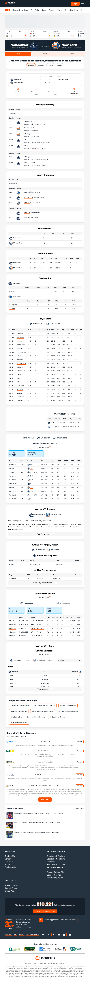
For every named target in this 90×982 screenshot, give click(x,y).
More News (80, 808)
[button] (45, 534)
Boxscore (31, 65)
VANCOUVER (38, 550)
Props (51, 10)
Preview (50, 65)
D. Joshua (20, 389)
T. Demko (12, 291)
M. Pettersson (28, 197)
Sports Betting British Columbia (44, 705)
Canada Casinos (54, 875)
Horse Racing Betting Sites (36, 717)
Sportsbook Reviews (56, 856)
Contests (10, 880)
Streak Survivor (11, 885)
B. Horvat (27, 192)
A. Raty (26, 140)
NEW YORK (53, 550)
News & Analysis (71, 10)
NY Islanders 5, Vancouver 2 (41, 521)
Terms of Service (32, 934)
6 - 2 (31, 480)
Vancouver (19, 44)
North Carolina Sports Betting (68, 711)
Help (15, 934)
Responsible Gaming (56, 864)
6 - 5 (31, 476)
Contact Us (10, 856)
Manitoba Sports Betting (68, 705)
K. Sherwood (28, 122)
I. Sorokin (12, 308)
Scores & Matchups (20, 10)
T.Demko (12, 621)
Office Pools (10, 891)
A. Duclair (27, 202)
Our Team (9, 861)
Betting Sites (55, 867)
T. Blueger (27, 157)
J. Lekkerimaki (21, 352)
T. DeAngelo (28, 134)
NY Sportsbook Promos (57, 717)
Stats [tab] (18, 54)
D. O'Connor (20, 345)
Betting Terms (45, 447)
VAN (52, 423)
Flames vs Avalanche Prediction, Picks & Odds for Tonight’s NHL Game (37, 823)
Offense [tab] (19, 660)
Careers (8, 859)
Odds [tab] (72, 54)
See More (45, 799)
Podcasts (51, 861)
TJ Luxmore (35, 92)
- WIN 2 (36, 632)
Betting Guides (56, 851)
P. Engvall (12, 578)
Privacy (21, 934)
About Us (10, 851)
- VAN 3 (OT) (37, 628)
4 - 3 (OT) (33, 472)
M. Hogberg (13, 305)
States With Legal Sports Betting (42, 711)
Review (79, 741)
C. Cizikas (27, 128)
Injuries (59, 65)
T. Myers (19, 382)
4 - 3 (31, 483)
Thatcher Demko (63, 79)
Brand (7, 864)
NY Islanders (17, 243)
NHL (7, 10)
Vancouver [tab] (36, 324)
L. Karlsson (20, 397)
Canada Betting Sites (56, 872)
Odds (44, 10)
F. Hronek (20, 341)
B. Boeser (20, 333)
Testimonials (10, 867)
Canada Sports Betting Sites (20, 705)
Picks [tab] (45, 54)
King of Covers (11, 888)
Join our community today (45, 911)
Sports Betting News (56, 859)
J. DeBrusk (20, 386)
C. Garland (20, 337)
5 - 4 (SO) (33, 491)
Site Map (8, 934)
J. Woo (11, 564)
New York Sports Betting (19, 711)
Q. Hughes (27, 212)
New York (69, 44)
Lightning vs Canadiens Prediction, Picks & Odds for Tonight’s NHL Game (38, 813)
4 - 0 (31, 499)
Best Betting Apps (55, 877)
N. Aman (19, 393)
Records (41, 65)
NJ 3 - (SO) (37, 621)
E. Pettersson (21, 356)
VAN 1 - (36, 636)
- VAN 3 (36, 624)
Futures (59, 10)
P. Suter (26, 217)
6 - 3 (31, 487)
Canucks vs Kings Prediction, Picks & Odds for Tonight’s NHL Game (36, 832)
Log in (75, 4)
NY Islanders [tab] (53, 324)
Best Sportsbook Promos (19, 723)
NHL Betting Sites (16, 717)
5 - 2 (31, 464)
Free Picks (35, 10)
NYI (52, 427)
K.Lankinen (12, 624)
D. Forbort (27, 146)
